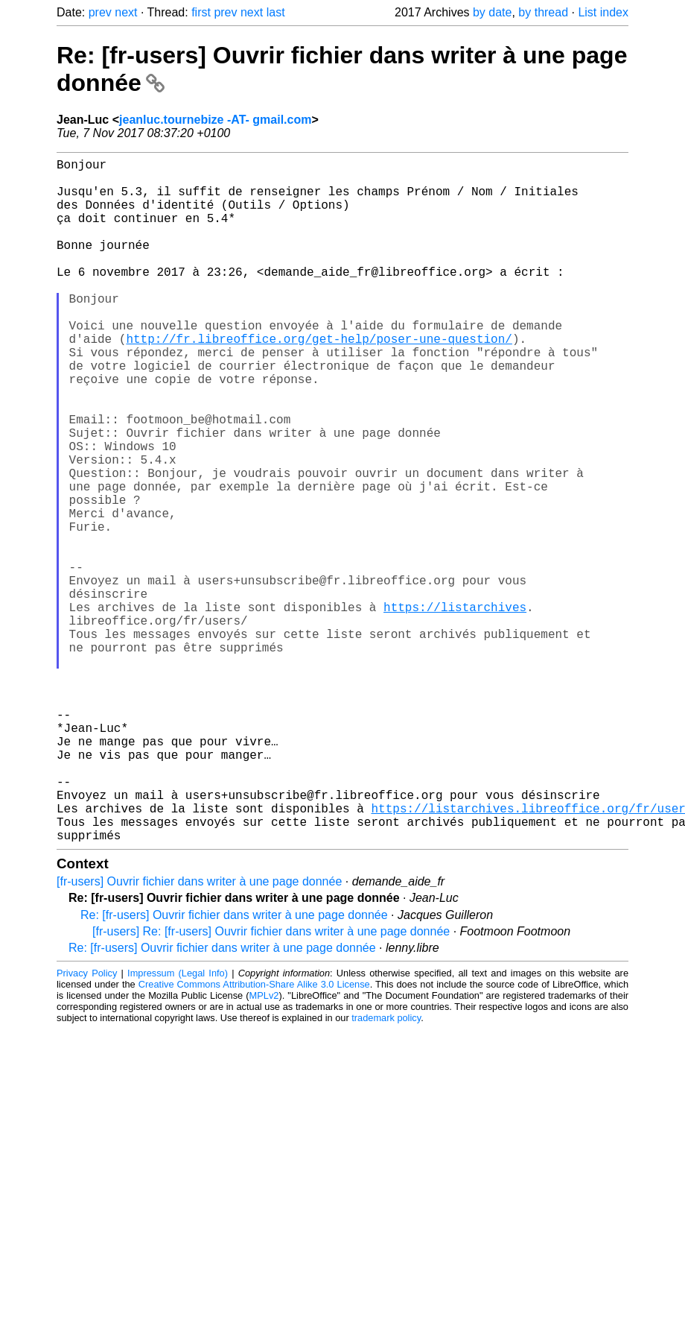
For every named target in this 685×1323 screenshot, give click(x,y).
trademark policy (386, 1169)
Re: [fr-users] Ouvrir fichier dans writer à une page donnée (234, 1067)
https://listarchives (454, 708)
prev (100, 12)
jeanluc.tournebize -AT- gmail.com (215, 119)
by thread (543, 12)
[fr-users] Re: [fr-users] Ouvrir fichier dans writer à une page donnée (271, 1083)
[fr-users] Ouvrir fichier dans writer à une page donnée (199, 1033)
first (201, 12)
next (126, 12)
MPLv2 (264, 1147)
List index (603, 12)
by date (492, 12)
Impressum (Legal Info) (177, 1125)
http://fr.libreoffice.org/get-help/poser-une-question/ (319, 380)
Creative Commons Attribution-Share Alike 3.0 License (254, 1136)
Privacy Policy (87, 1125)
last (276, 12)
